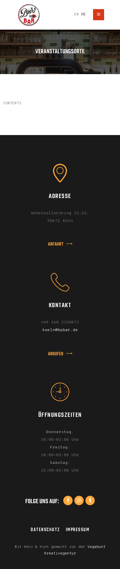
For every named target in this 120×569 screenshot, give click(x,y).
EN (76, 14)
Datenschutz (45, 529)
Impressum (78, 529)
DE (83, 14)
